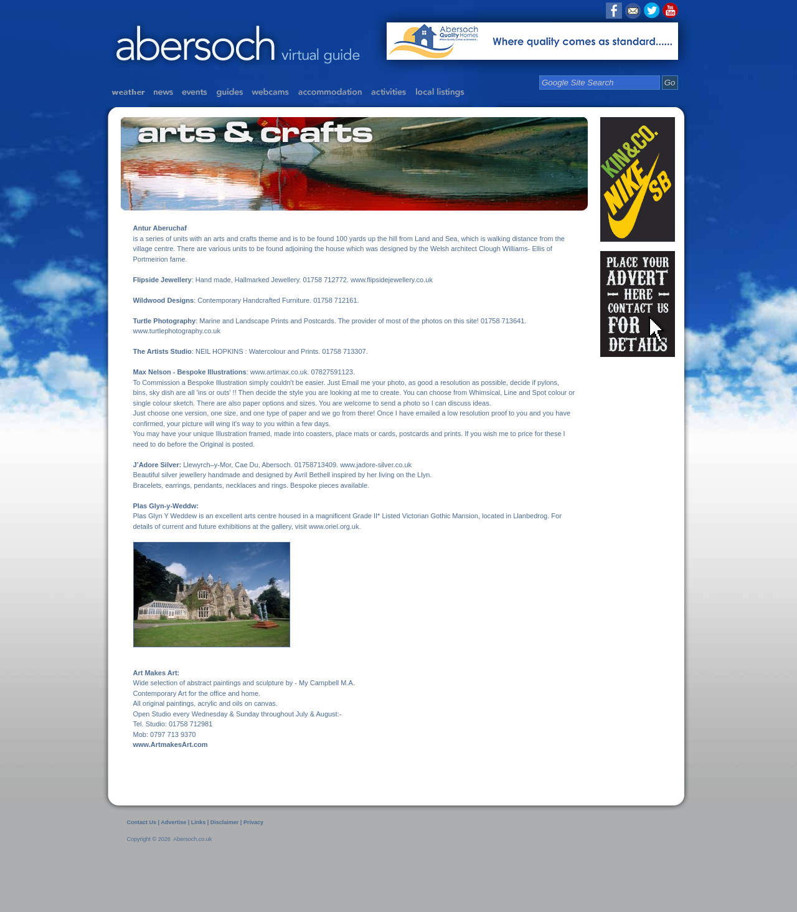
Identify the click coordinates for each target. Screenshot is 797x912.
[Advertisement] (248, 876)
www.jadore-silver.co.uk (376, 464)
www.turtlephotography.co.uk (176, 331)
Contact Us (142, 822)
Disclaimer (225, 822)
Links (198, 822)
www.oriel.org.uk (334, 526)
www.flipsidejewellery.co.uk (392, 279)
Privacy (253, 822)
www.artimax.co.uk (279, 372)
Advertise (173, 822)
